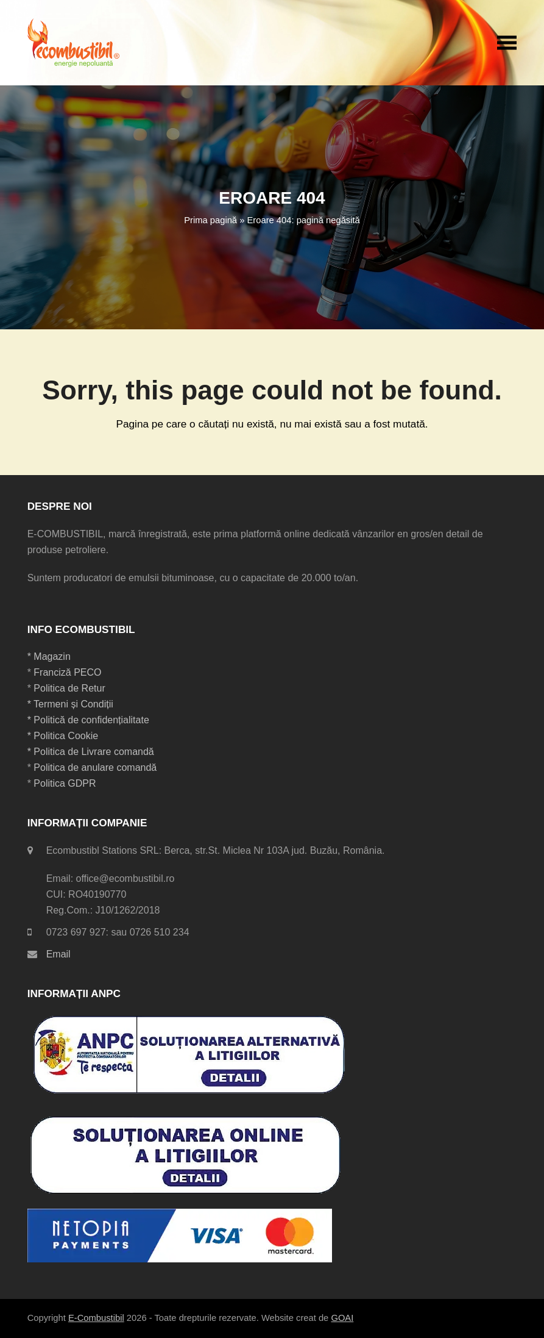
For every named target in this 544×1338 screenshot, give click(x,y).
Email (58, 954)
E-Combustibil (96, 1318)
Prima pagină (210, 220)
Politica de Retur (69, 688)
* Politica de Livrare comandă (90, 751)
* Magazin (49, 656)
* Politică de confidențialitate (88, 720)
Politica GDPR (65, 783)
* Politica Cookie (63, 736)
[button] (507, 42)
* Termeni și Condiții (70, 704)
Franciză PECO (67, 672)
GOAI (342, 1318)
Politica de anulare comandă (94, 767)
